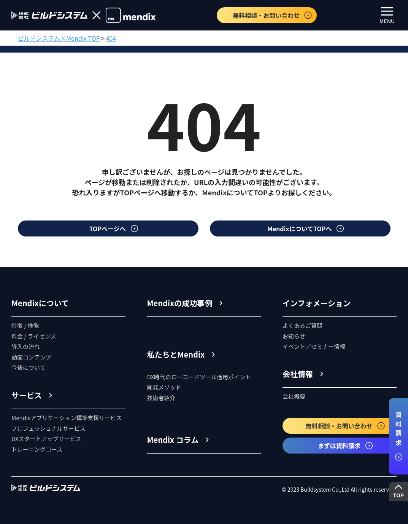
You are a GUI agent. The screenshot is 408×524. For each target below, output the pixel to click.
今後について (28, 367)
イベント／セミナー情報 (314, 346)
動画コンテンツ (31, 357)
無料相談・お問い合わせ (273, 15)
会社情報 (298, 373)
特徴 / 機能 (25, 325)
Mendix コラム (173, 439)
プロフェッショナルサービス (48, 428)
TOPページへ (114, 228)
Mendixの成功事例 (180, 302)
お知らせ (294, 336)
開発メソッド (164, 387)
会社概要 (294, 396)
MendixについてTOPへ (305, 228)
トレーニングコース (36, 449)
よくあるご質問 (302, 325)
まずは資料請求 (345, 445)
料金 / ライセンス (33, 336)
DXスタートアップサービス (46, 439)
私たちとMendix (176, 354)
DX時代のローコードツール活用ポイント (199, 377)
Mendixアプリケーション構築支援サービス (66, 418)
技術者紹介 (161, 398)
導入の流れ (25, 346)
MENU (387, 16)
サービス (26, 395)
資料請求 (398, 436)
